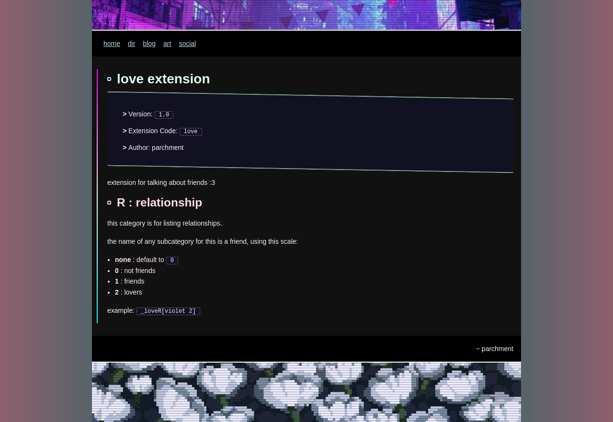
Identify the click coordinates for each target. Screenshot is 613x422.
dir (132, 43)
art (167, 43)
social (187, 43)
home (111, 43)
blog (149, 43)
